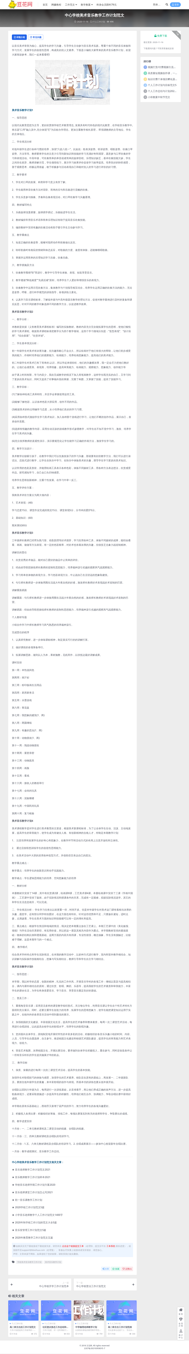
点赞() (127, 1269)
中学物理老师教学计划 (87, 1327)
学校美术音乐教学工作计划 (29, 1262)
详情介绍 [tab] (20, 37)
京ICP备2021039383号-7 (94, 1349)
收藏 (115, 1269)
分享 (106, 1269)
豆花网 (89, 1346)
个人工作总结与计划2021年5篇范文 (167, 91)
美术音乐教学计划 (53, 1262)
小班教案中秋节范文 (159, 97)
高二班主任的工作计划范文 (22, 1329)
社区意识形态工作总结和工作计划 (55, 1329)
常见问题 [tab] (39, 37)
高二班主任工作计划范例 (120, 1327)
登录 (175, 5)
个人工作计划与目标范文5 (162, 85)
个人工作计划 (98, 21)
